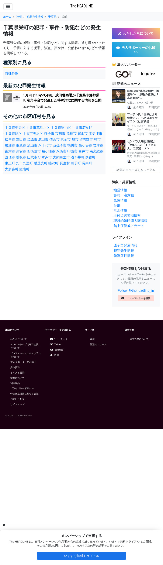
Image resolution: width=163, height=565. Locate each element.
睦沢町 (53, 163)
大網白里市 (61, 157)
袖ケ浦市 (48, 151)
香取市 (21, 157)
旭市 (75, 139)
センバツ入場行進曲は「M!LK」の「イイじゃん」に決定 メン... (141, 145)
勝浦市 (10, 145)
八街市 (61, 151)
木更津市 (95, 133)
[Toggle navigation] (8, 6)
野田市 (21, 139)
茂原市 (32, 139)
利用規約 (15, 383)
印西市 (72, 151)
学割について (17, 378)
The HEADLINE (81, 5)
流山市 (32, 145)
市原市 (21, 145)
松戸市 (10, 139)
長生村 (65, 163)
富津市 (10, 151)
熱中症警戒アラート (129, 226)
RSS (54, 355)
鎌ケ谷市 (85, 145)
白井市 (84, 151)
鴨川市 (72, 145)
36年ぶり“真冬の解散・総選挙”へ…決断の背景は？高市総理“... (143, 94)
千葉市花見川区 (38, 127)
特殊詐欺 (11, 73)
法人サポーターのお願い (23, 362)
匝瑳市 (10, 157)
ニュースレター (60, 339)
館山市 (82, 133)
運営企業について (139, 339)
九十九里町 (24, 163)
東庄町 (10, 163)
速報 (92, 339)
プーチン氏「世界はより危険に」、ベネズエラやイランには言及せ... (142, 118)
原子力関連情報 (125, 245)
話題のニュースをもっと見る (136, 170)
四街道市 (34, 151)
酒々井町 (77, 157)
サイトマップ (17, 404)
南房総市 (96, 151)
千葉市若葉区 (82, 127)
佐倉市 (54, 139)
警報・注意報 (124, 195)
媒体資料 (15, 367)
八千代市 (45, 145)
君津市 (98, 145)
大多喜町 (11, 169)
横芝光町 (41, 163)
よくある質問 (17, 372)
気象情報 (120, 200)
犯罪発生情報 (124, 250)
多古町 (90, 157)
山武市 (32, 157)
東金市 (65, 139)
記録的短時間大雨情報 (131, 221)
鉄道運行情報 (124, 255)
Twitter (55, 344)
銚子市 (49, 133)
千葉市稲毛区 (61, 127)
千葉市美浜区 (33, 133)
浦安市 (21, 151)
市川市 (60, 133)
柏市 (97, 139)
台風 (117, 205)
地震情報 (120, 190)
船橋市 (71, 133)
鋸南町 (24, 169)
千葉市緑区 (13, 133)
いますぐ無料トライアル (81, 556)
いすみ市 (45, 157)
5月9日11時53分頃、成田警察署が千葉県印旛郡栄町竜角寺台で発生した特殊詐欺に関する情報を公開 (62, 97)
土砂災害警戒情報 (127, 215)
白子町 (76, 163)
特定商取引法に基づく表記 (24, 393)
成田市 (43, 139)
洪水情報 (120, 210)
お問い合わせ (17, 399)
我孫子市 (59, 145)
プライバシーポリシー (22, 388)
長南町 (87, 163)
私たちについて (18, 339)
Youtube (56, 349)
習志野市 (86, 139)
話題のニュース (98, 344)
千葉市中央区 (15, 127)
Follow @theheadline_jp (136, 290)
